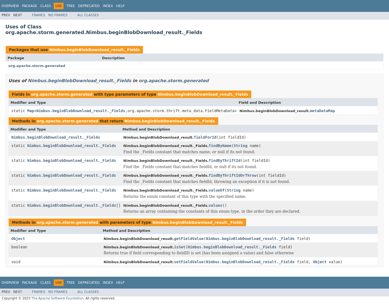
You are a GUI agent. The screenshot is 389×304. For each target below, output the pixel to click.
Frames (38, 15)
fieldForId (205, 137)
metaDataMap (322, 111)
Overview (10, 6)
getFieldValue (189, 238)
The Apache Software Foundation (57, 298)
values (215, 205)
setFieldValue (189, 262)
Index (108, 6)
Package (29, 6)
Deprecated (89, 6)
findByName (220, 145)
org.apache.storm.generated (36, 66)
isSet (179, 247)
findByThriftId (224, 160)
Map (30, 111)
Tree (70, 6)
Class (45, 6)
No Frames (58, 15)
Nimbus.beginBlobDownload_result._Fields (94, 50)
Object (18, 238)
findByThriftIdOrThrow (232, 175)
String (240, 145)
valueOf (216, 190)
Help (120, 6)
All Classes (88, 15)
